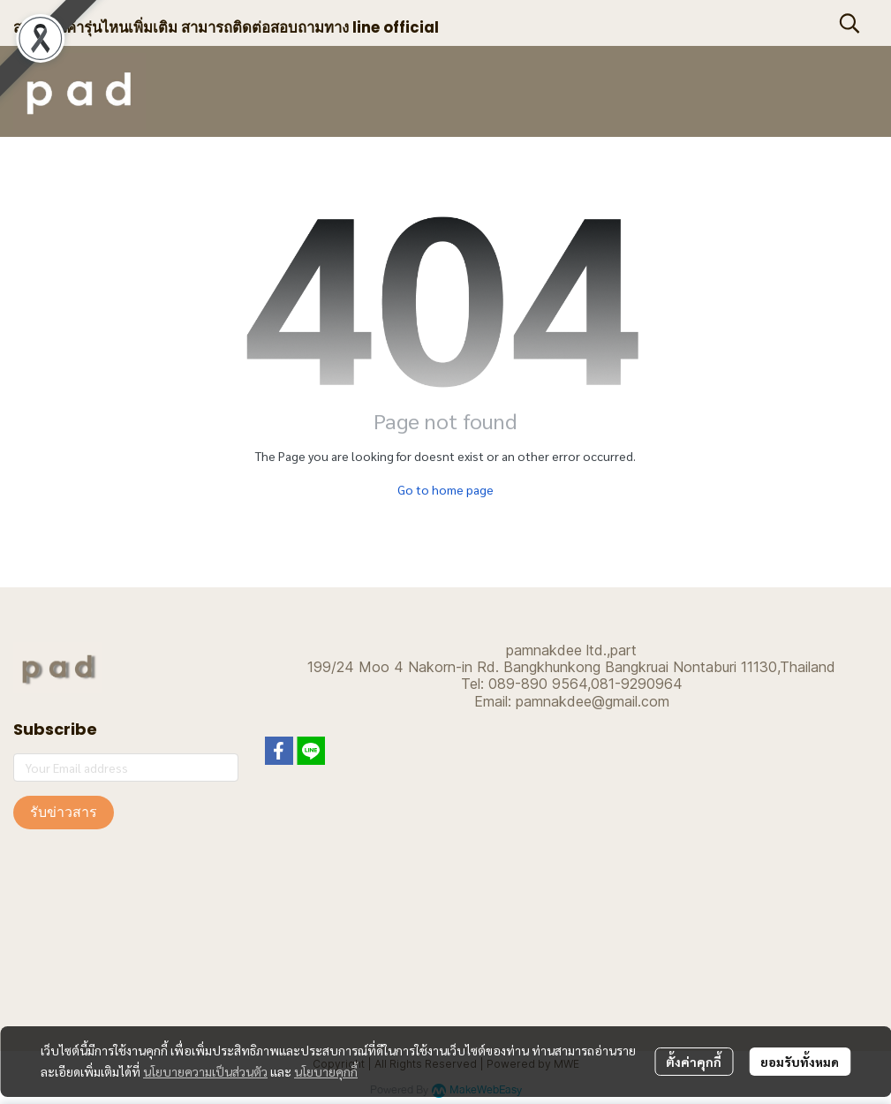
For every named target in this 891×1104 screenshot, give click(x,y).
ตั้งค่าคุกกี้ (693, 1062)
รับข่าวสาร (63, 812)
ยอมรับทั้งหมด (799, 1062)
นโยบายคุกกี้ (326, 1071)
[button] (849, 23)
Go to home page (445, 489)
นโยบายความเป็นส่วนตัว (205, 1071)
